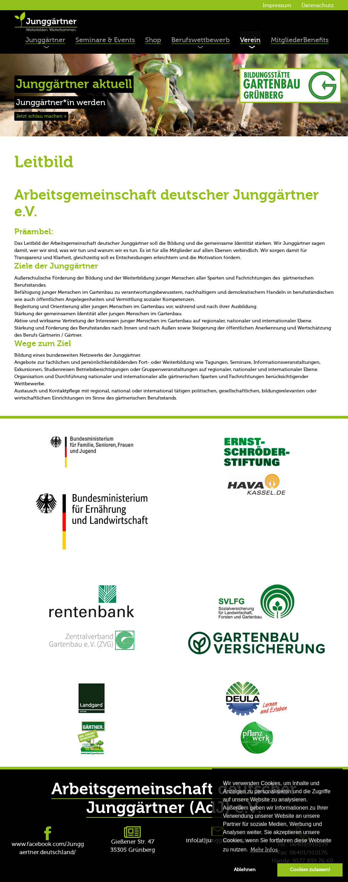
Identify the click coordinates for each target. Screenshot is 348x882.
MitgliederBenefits (300, 40)
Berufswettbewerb (200, 40)
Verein (250, 40)
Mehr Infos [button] (264, 850)
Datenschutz (317, 5)
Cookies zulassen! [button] (310, 869)
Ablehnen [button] (245, 869)
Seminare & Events (105, 40)
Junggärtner (45, 40)
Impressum (277, 5)
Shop (153, 40)
